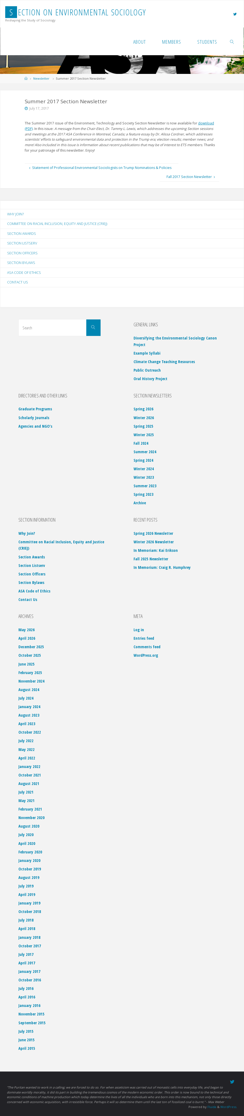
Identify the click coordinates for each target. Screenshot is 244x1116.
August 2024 (28, 689)
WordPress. (228, 1106)
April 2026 (26, 638)
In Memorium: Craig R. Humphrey (162, 567)
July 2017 (26, 954)
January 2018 (29, 937)
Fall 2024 (141, 443)
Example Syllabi (147, 353)
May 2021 (26, 800)
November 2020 (31, 817)
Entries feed (144, 638)
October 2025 (29, 655)
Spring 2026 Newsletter (153, 533)
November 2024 (31, 681)
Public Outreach (147, 370)
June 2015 (26, 1039)
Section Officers (22, 253)
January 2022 (29, 766)
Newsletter (41, 78)
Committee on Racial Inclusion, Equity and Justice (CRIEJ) (57, 223)
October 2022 (29, 732)
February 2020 (30, 852)
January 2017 (29, 971)
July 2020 (26, 834)
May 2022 (26, 749)
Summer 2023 (145, 486)
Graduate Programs (35, 409)
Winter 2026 (144, 417)
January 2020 (29, 860)
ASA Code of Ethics (24, 272)
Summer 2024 (145, 451)
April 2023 (26, 724)
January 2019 (29, 903)
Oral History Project (150, 379)
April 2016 (26, 997)
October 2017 (29, 945)
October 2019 (29, 869)
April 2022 (26, 758)
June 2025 (26, 664)
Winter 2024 (144, 469)
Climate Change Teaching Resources (164, 361)
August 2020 (28, 826)
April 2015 (26, 1048)
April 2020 (26, 843)
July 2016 (26, 988)
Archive (140, 503)
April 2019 (26, 894)
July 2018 (26, 920)
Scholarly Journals (33, 417)
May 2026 (26, 630)
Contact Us (17, 282)
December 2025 (31, 647)
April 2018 (26, 928)
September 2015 (32, 1022)
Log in (139, 630)
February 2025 (30, 672)
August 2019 (28, 877)
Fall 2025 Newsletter (151, 558)
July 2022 (26, 741)
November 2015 (31, 1014)
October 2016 (29, 980)
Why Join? (15, 214)
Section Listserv (22, 243)
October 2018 (29, 911)
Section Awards (21, 233)
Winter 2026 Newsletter (154, 541)
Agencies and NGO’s (35, 426)
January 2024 (29, 706)
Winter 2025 (144, 434)
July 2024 (26, 698)
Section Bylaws (21, 263)
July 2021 (26, 792)
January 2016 (29, 1005)
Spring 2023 (143, 494)
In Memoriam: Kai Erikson (156, 550)
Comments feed (147, 647)
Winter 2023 (144, 477)
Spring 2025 (143, 426)
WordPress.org (146, 655)
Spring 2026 (143, 409)
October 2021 (29, 775)
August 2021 (28, 783)
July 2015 (26, 1031)
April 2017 (26, 962)
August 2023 (28, 715)
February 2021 (30, 809)
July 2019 (26, 886)
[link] (232, 41)
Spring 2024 (143, 460)
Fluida (211, 1106)
